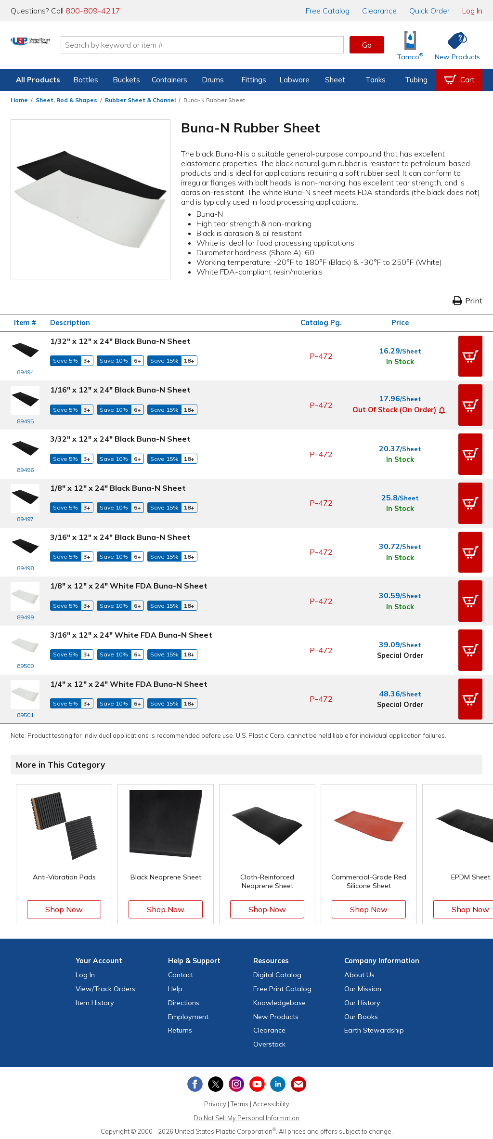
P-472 (321, 356)
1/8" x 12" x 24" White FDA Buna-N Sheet (129, 583)
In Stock (400, 361)
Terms (239, 1099)
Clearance (379, 10)
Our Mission (362, 984)
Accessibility (271, 1099)
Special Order (400, 652)
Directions (183, 998)
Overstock (269, 1039)
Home (19, 100)
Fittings (253, 79)
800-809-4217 (92, 10)
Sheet (335, 79)
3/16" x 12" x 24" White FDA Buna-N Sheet (131, 631)
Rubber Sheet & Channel (140, 100)
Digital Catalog (277, 970)
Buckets (126, 79)
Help (175, 984)
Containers (169, 79)
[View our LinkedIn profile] (277, 1079)
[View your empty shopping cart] (459, 80)
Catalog (328, 10)
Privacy (215, 1099)
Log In (472, 10)
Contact (180, 970)
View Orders (105, 984)
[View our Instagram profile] (236, 1079)
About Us (359, 970)
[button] (470, 356)
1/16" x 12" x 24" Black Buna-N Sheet (120, 389)
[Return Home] (67, 47)
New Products (275, 1012)
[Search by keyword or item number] (239, 44)
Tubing (416, 79)
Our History (362, 998)
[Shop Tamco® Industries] (410, 45)
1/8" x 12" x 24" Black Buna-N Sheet (118, 486)
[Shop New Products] (454, 45)
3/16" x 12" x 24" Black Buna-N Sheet (120, 534)
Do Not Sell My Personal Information (246, 1113)
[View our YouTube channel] (257, 1079)
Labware (294, 79)
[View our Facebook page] (195, 1079)
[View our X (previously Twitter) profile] (215, 1079)
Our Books (361, 1012)
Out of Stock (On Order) (394, 409)
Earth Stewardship (374, 1026)
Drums (213, 79)
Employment (188, 1012)
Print (467, 300)
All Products (38, 79)
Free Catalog (282, 984)
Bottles (85, 79)
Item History (95, 998)
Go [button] (367, 45)
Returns (180, 1026)
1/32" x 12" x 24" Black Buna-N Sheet (120, 341)
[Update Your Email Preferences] (298, 1079)
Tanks (375, 79)
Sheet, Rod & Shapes (66, 100)
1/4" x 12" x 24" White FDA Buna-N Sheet (129, 680)
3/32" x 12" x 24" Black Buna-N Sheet (120, 438)
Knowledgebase (279, 998)
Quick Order (429, 10)
